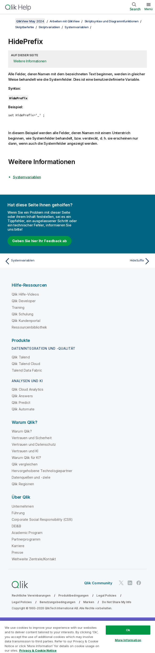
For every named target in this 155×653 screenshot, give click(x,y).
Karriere (18, 546)
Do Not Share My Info (116, 602)
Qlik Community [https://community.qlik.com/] (98, 583)
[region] (77, 636)
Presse (17, 552)
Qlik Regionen (23, 484)
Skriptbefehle (24, 27)
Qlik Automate (23, 409)
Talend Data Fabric (27, 370)
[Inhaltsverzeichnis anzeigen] (9, 21)
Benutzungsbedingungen (57, 602)
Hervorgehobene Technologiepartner (42, 471)
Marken (88, 602)
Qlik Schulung (22, 314)
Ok (128, 630)
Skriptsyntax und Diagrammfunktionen (112, 21)
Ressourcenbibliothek (29, 327)
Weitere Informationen (29, 61)
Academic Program (27, 533)
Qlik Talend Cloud (26, 364)
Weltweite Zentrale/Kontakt (34, 559)
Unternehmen (23, 506)
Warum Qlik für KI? (26, 458)
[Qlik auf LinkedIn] (129, 583)
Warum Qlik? (22, 431)
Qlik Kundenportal (26, 321)
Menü (148, 9)
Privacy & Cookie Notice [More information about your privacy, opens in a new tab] (38, 650)
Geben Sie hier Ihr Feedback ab (39, 241)
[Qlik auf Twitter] (121, 583)
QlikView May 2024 (30, 21)
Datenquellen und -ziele (31, 477)
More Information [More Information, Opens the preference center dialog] (128, 640)
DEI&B (16, 526)
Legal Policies (106, 595)
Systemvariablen (76, 27)
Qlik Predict (21, 403)
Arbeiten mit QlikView (65, 21)
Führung (18, 513)
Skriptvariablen (49, 27)
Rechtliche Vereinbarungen (31, 595)
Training (18, 307)
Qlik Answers (22, 396)
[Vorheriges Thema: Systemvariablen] (40, 261)
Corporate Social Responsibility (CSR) (42, 519)
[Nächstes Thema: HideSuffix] (115, 261)
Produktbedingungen (73, 595)
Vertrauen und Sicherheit (32, 438)
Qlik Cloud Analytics (27, 389)
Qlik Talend (21, 357)
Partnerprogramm (26, 539)
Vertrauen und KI (25, 451)
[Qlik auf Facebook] (138, 583)
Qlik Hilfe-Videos (25, 294)
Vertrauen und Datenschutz (34, 444)
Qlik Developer (24, 301)
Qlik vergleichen (25, 464)
